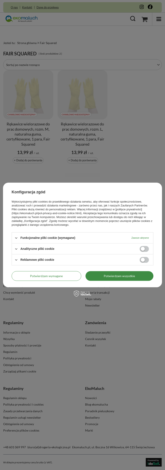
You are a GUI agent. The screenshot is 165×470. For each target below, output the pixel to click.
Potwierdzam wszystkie (119, 276)
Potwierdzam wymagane (46, 276)
